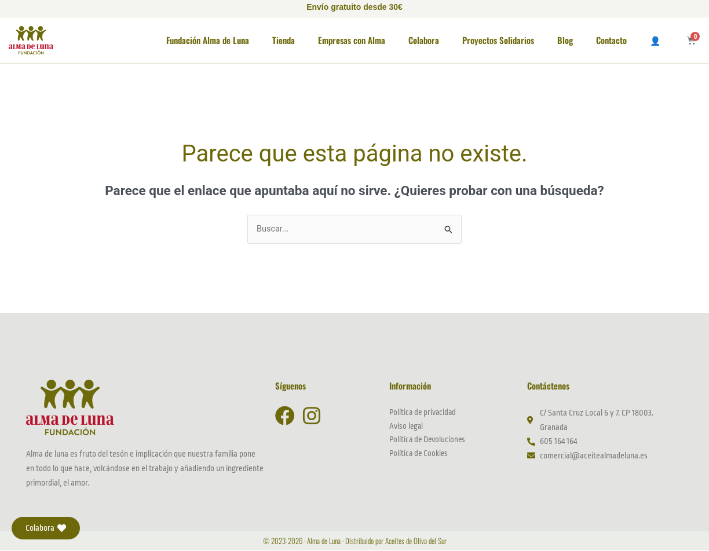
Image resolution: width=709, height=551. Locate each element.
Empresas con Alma (351, 40)
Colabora (423, 40)
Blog (565, 40)
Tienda (283, 40)
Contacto (611, 40)
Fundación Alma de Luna (207, 40)
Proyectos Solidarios (498, 40)
